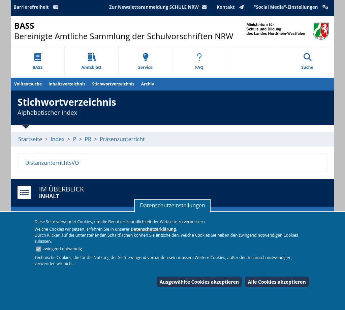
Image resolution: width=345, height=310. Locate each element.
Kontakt (232, 7)
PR (88, 139)
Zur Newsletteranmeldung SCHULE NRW (159, 7)
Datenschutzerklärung (153, 229)
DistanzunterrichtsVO (52, 162)
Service (145, 61)
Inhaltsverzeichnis (67, 84)
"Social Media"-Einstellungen (292, 7)
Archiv (147, 84)
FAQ (199, 61)
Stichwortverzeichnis (113, 84)
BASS (38, 61)
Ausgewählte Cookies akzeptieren (199, 282)
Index (57, 139)
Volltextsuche (28, 84)
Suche (307, 61)
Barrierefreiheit (37, 7)
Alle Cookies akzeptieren (277, 282)
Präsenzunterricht (122, 139)
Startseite (30, 139)
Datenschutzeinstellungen (172, 205)
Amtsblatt (91, 61)
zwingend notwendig (62, 249)
